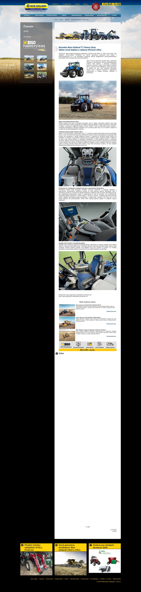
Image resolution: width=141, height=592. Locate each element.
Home (56, 19)
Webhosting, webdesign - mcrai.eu (111, 581)
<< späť (87, 527)
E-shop (114, 15)
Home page (34, 579)
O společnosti (67, 4)
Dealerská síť (102, 15)
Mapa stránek (117, 579)
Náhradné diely (77, 15)
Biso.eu (86, 4)
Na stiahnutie (27, 36)
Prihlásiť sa (55, 4)
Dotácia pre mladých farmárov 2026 (103, 546)
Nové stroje (39, 15)
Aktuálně (67, 19)
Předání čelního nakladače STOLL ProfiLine (33, 547)
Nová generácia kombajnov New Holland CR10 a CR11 (69, 547)
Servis (64, 15)
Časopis (26, 15)
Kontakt (77, 4)
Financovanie (89, 15)
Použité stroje (52, 15)
